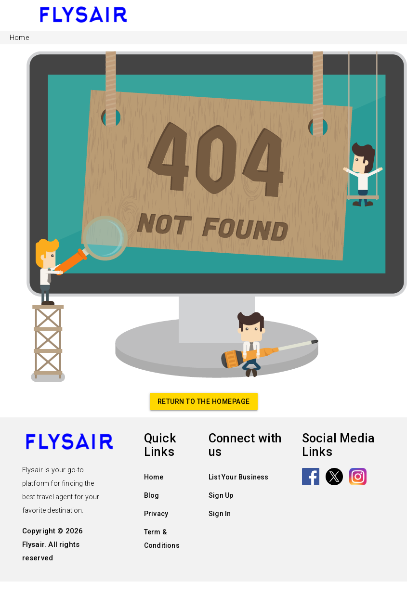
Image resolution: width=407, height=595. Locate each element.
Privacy (156, 513)
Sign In (220, 513)
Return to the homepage (204, 401)
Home (154, 477)
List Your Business (239, 477)
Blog (151, 495)
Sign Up (221, 495)
